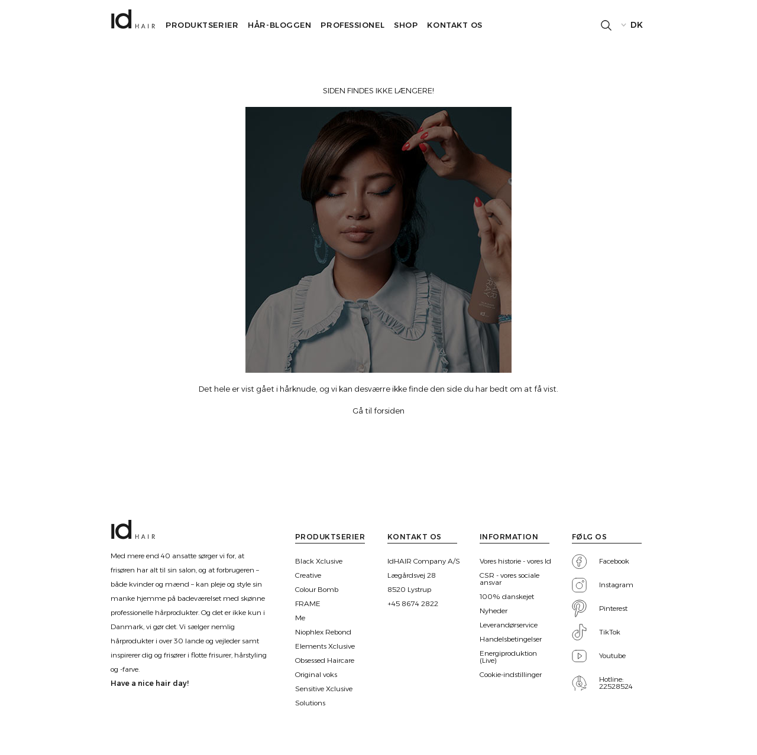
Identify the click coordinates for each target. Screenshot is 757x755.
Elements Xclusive (325, 646)
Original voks (316, 674)
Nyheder (493, 610)
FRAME (308, 603)
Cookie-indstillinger (511, 674)
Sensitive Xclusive (323, 688)
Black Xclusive (318, 561)
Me (300, 617)
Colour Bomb (316, 589)
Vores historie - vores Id (515, 561)
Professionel (352, 25)
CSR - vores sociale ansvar (509, 579)
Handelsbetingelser (511, 639)
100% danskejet (507, 596)
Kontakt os (455, 25)
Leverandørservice (509, 625)
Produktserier (202, 25)
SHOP (406, 25)
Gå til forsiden (378, 410)
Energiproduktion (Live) (508, 657)
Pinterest (613, 608)
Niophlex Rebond (323, 632)
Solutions (310, 703)
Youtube (612, 655)
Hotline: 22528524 (616, 683)
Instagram (616, 584)
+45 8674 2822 (412, 603)
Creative (308, 575)
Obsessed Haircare (324, 660)
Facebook (614, 561)
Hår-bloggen (279, 25)
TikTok (609, 632)
